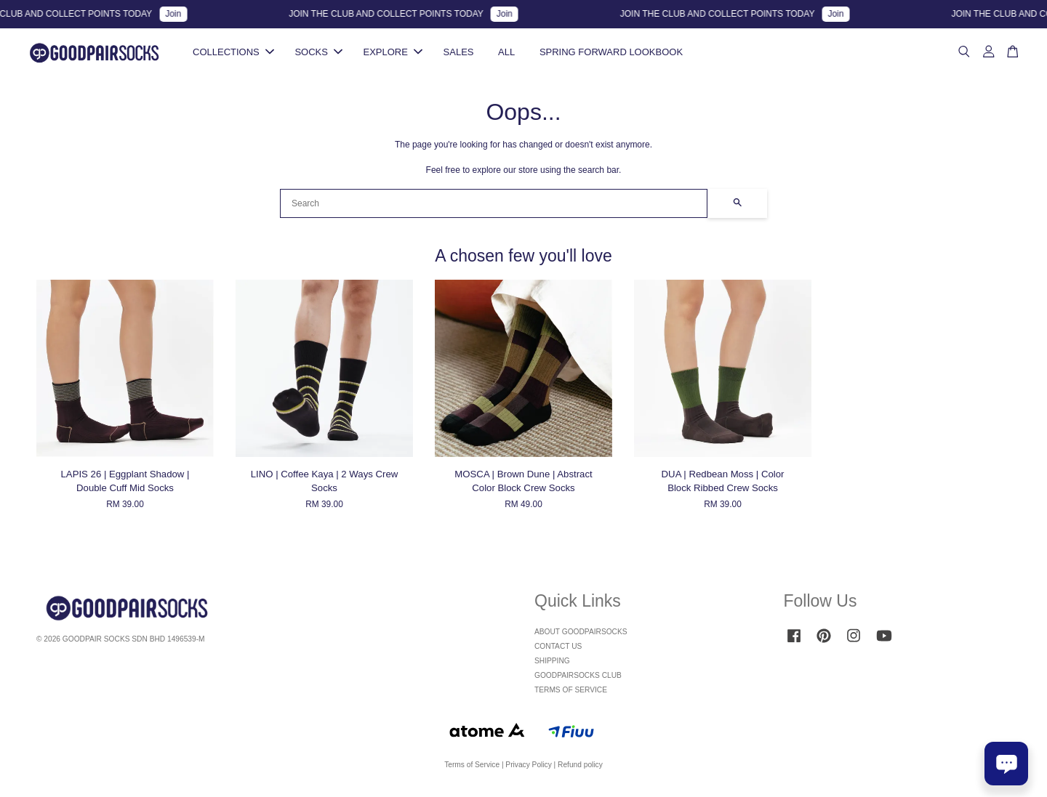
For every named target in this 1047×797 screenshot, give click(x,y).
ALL (506, 54)
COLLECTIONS (233, 54)
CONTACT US (558, 651)
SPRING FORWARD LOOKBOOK (611, 54)
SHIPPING (552, 665)
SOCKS (318, 54)
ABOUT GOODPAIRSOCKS (580, 636)
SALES (459, 54)
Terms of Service (472, 769)
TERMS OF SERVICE (570, 693)
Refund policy (580, 769)
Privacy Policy (528, 769)
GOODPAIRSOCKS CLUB (578, 680)
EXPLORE (393, 54)
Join (180, 14)
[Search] (493, 207)
